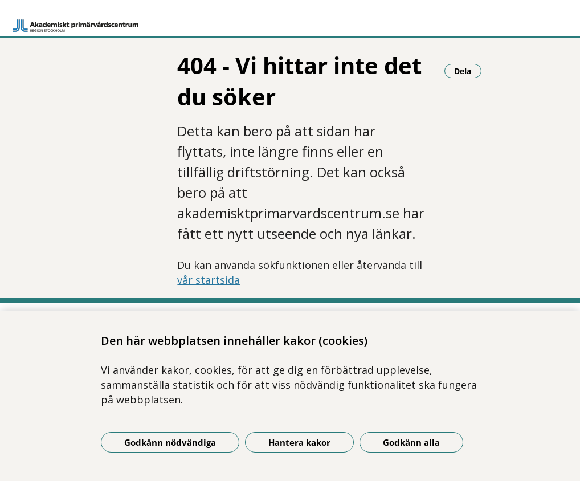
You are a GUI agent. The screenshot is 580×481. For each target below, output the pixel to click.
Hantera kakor (299, 442)
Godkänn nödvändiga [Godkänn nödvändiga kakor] (170, 442)
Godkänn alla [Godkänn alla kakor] (411, 442)
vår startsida (208, 280)
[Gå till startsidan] (75, 20)
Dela (467, 70)
